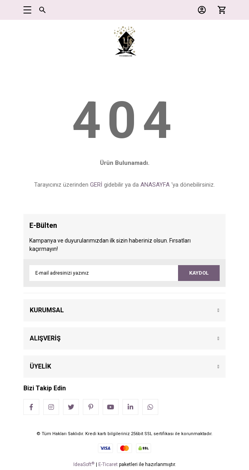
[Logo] (124, 41)
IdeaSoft (83, 464)
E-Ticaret (108, 464)
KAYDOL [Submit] (199, 273)
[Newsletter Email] (124, 273)
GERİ (96, 184)
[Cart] (220, 10)
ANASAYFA (155, 184)
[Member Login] (200, 10)
